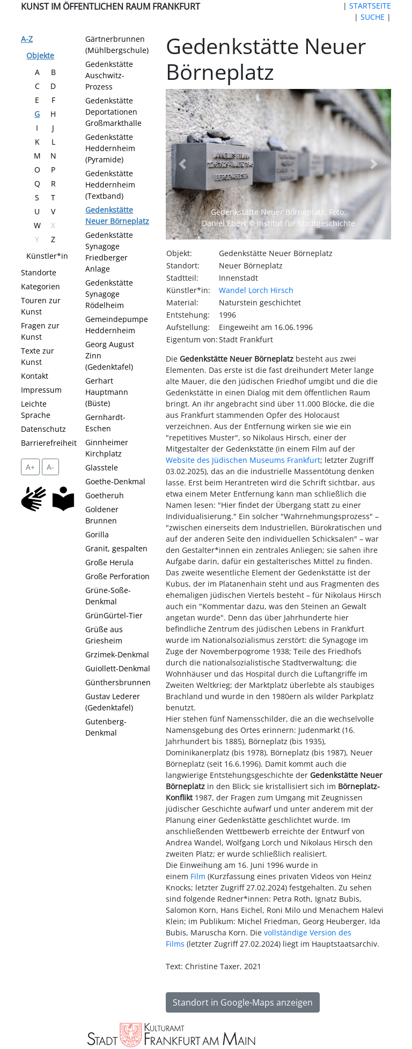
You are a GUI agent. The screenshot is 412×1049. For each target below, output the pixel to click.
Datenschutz (43, 429)
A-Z (27, 39)
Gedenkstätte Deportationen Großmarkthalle (113, 111)
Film (197, 876)
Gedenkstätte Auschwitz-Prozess (109, 75)
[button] (183, 164)
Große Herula (109, 562)
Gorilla (97, 534)
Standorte (38, 272)
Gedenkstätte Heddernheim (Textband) (110, 184)
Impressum (41, 390)
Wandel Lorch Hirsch (256, 290)
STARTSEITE (370, 6)
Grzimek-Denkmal (117, 654)
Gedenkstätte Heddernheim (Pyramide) (110, 148)
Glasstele (101, 467)
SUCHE (372, 17)
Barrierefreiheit (49, 443)
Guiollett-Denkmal (117, 668)
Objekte (40, 55)
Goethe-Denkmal (115, 481)
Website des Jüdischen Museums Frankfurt (243, 460)
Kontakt (34, 376)
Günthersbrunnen (118, 682)
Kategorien (40, 286)
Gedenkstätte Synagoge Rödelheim (109, 294)
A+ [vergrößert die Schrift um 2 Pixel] (30, 467)
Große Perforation (117, 576)
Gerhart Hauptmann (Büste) (106, 392)
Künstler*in (47, 256)
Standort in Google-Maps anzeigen (243, 1002)
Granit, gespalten (116, 548)
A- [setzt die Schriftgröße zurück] (50, 467)
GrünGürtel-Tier (114, 615)
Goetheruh (104, 495)
